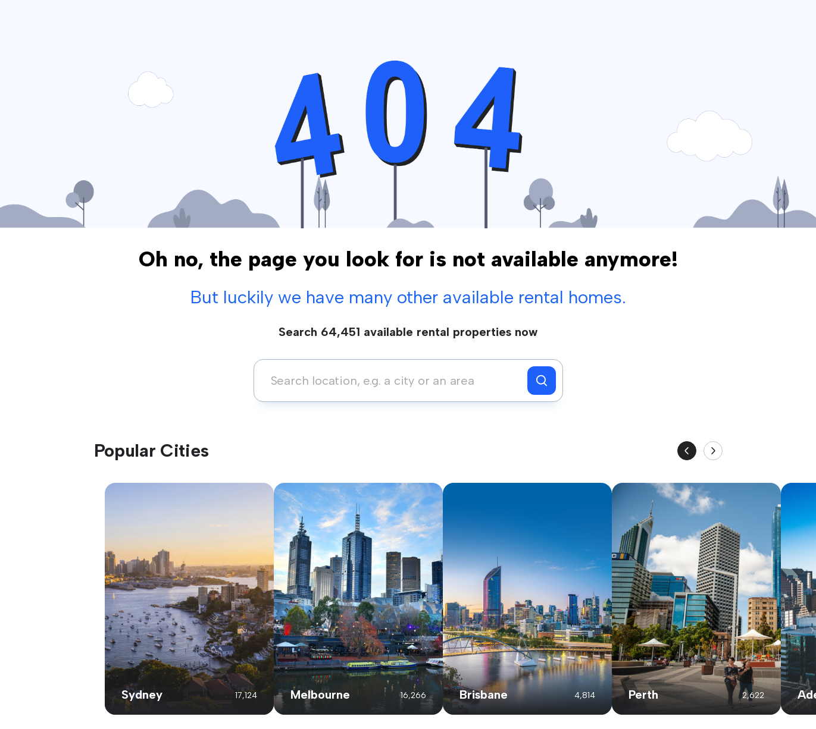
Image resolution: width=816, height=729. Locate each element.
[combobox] (394, 380)
